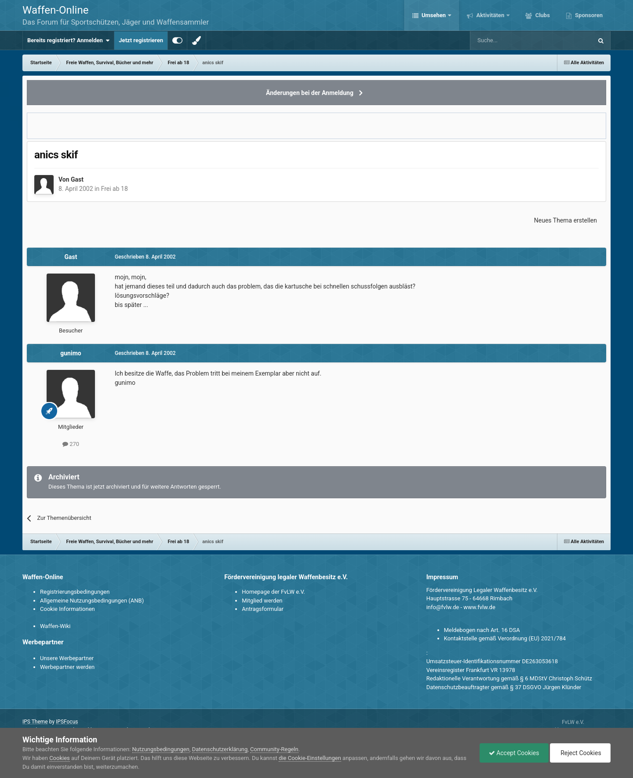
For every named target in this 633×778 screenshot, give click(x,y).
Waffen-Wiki (55, 626)
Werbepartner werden (67, 667)
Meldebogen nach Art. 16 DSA (482, 630)
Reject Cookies (580, 752)
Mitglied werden (262, 600)
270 (70, 444)
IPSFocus (67, 722)
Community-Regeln (274, 749)
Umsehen (433, 15)
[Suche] (505, 40)
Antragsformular (263, 609)
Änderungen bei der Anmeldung (309, 92)
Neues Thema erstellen (565, 220)
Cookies (59, 758)
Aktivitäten (490, 15)
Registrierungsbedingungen (74, 591)
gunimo (70, 353)
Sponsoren (588, 15)
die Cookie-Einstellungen (310, 758)
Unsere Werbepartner (67, 658)
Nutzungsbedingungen (160, 749)
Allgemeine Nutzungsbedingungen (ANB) (92, 600)
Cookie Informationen (67, 609)
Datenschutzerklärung (220, 749)
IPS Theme (35, 722)
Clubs (541, 15)
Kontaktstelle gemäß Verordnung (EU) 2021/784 (505, 638)
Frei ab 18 (114, 188)
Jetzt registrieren (141, 40)
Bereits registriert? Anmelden (68, 40)
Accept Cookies (514, 752)
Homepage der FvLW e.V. (273, 591)
